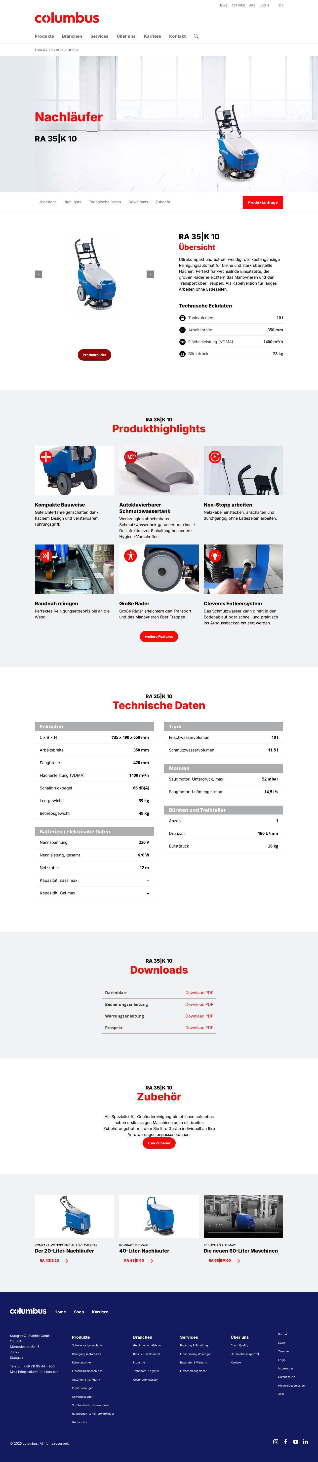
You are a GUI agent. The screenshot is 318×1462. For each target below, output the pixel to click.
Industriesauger (82, 1388)
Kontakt (283, 1334)
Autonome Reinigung (86, 1379)
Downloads (138, 202)
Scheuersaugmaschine (87, 1345)
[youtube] (295, 1441)
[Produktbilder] (94, 355)
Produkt (56, 49)
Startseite (41, 49)
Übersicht (47, 202)
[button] (196, 36)
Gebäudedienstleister (147, 1345)
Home (60, 1312)
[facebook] (285, 1441)
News (281, 1343)
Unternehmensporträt (245, 1354)
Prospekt (159, 1028)
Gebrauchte (79, 1422)
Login (282, 1360)
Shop (79, 1312)
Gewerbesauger (82, 1396)
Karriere (100, 1312)
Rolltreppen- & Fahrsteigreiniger (93, 1413)
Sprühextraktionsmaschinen (90, 1405)
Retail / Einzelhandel (146, 1354)
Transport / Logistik (146, 1371)
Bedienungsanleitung (159, 1004)
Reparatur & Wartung (193, 1362)
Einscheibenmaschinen (87, 1371)
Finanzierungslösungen (195, 1354)
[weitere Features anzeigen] (159, 636)
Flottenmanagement (193, 1371)
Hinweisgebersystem (292, 1385)
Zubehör (163, 202)
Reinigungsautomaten (86, 1354)
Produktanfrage (263, 202)
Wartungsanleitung (159, 1016)
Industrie (139, 1362)
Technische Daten (105, 202)
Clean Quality (239, 1345)
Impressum (285, 1368)
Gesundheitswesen (145, 1379)
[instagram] (275, 1441)
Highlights (72, 202)
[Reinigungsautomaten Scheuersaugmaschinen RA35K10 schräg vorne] (94, 274)
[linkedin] (305, 1441)
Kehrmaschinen (82, 1362)
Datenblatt (159, 993)
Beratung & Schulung (194, 1345)
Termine (283, 1351)
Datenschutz (286, 1377)
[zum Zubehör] (159, 1143)
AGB (281, 1394)
